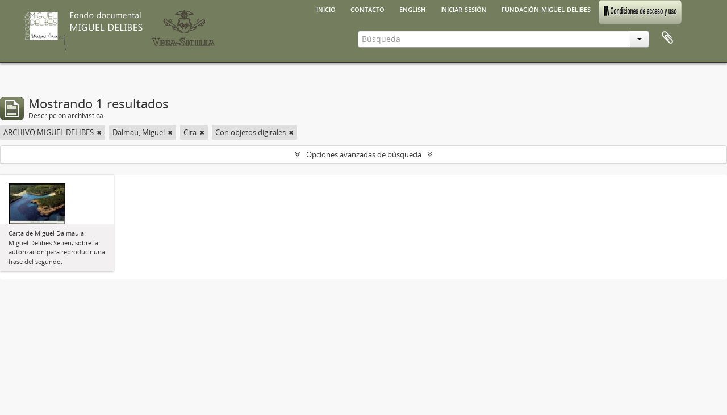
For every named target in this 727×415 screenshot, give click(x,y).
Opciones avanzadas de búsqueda (363, 154)
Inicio (326, 8)
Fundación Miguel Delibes (546, 8)
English (412, 8)
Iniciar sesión (463, 8)
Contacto (367, 8)
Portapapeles (667, 38)
